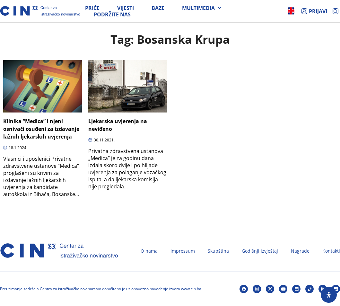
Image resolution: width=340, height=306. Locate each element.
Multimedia (201, 8)
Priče (92, 8)
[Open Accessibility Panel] (329, 295)
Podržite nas (112, 14)
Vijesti (125, 8)
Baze (158, 8)
